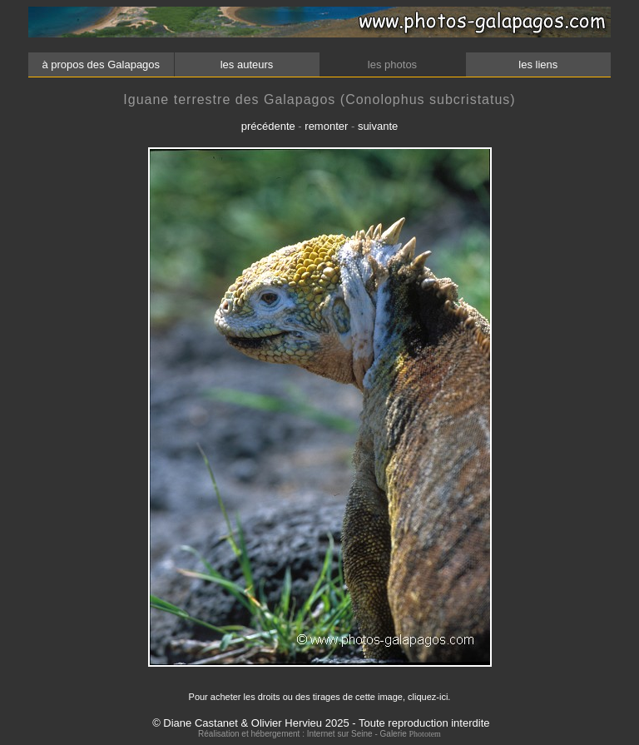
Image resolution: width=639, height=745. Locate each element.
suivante (378, 126)
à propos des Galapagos (101, 64)
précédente (268, 126)
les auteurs (246, 64)
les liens (538, 64)
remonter (326, 126)
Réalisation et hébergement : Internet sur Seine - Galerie (303, 733)
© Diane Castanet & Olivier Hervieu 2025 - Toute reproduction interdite (320, 723)
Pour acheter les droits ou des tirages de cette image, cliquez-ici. (320, 697)
